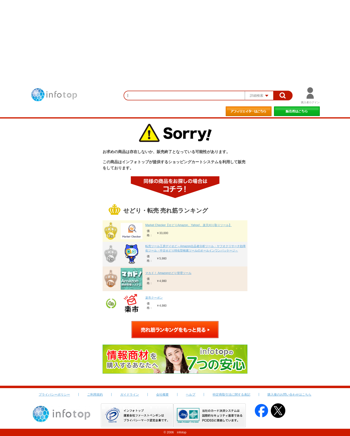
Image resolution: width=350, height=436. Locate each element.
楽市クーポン (154, 297)
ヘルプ (190, 394)
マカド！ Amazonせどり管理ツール (168, 273)
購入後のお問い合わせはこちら (289, 394)
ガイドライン (129, 394)
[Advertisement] (175, 36)
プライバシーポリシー (54, 394)
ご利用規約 (95, 394)
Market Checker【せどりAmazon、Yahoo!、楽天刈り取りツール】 (188, 225)
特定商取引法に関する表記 (231, 394)
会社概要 (162, 394)
